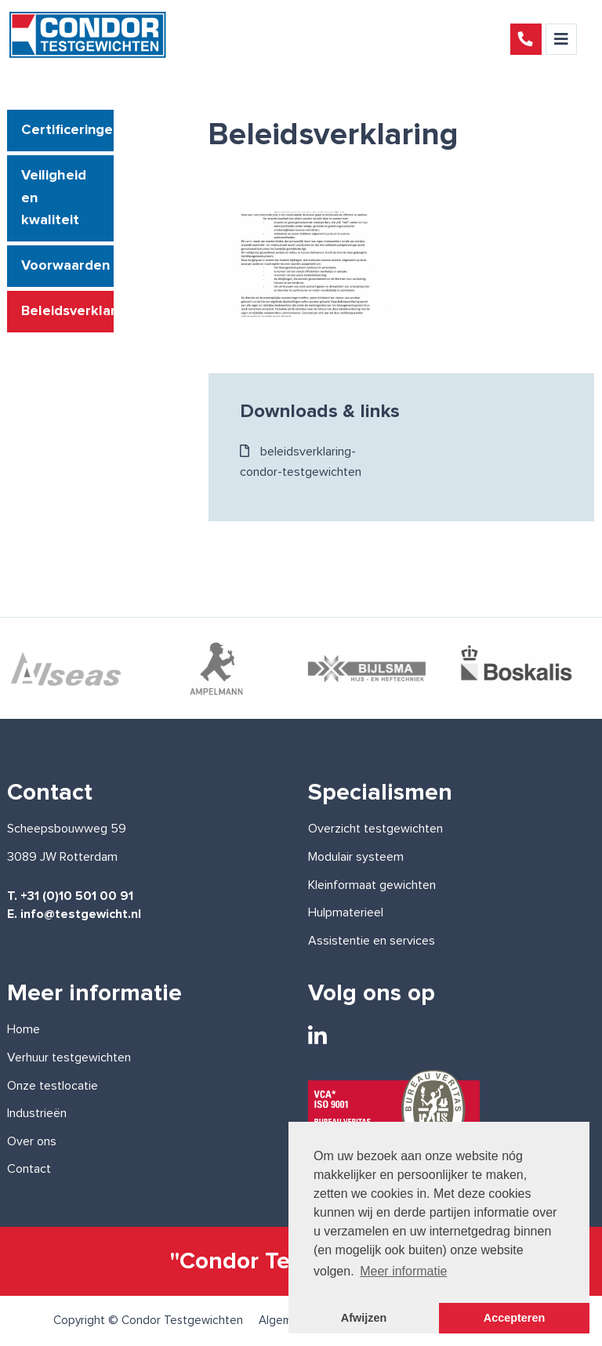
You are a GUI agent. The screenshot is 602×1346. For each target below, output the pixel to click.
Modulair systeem (356, 857)
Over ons (31, 1141)
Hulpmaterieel (345, 912)
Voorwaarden (65, 266)
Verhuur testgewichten (69, 1057)
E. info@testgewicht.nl (74, 914)
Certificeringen (67, 130)
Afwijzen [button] (363, 1318)
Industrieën (37, 1113)
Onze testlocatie (52, 1085)
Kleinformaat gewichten (372, 885)
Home (23, 1029)
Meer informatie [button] (403, 1271)
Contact (29, 1169)
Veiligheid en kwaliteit (53, 198)
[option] (218, 668)
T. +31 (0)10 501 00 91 (70, 896)
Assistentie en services (371, 940)
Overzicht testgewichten (375, 828)
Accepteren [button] (514, 1318)
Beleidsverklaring (67, 311)
